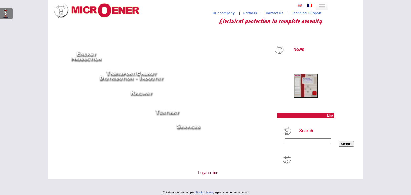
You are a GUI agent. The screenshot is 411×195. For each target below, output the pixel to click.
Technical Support (306, 13)
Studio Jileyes (204, 192)
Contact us (274, 13)
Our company (224, 13)
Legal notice (208, 173)
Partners (250, 13)
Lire (330, 115)
